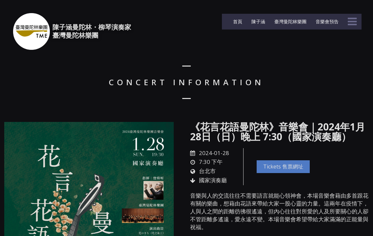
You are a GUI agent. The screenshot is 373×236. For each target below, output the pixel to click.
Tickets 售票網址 (283, 166)
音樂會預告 (326, 21)
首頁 (237, 21)
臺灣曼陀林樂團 (289, 21)
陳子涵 (257, 21)
